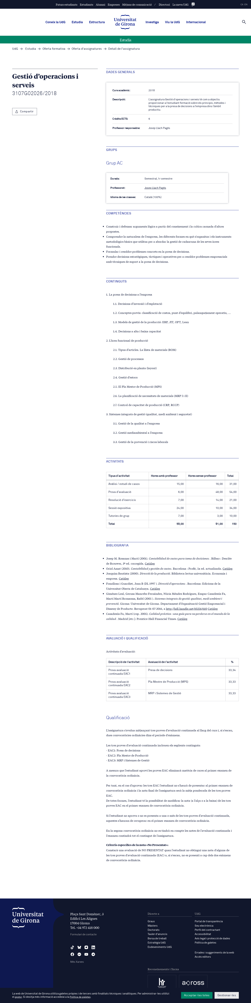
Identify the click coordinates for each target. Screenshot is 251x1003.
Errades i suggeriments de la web (214, 952)
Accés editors (203, 956)
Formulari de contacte (83, 934)
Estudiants (86, 4)
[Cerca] (244, 22)
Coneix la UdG (55, 22)
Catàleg (150, 563)
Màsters (153, 925)
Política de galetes (205, 942)
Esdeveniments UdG (160, 946)
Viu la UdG (172, 22)
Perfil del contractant (207, 930)
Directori (164, 4)
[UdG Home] (125, 22)
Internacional (196, 22)
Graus (151, 921)
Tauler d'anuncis (157, 934)
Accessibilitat (203, 934)
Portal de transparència (209, 921)
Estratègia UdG (157, 942)
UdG (15, 48)
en (246, 4)
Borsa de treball (157, 938)
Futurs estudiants (66, 4)
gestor (18, 997)
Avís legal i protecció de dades (212, 938)
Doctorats (153, 930)
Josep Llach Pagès (155, 188)
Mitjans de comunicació (137, 4)
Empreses (114, 4)
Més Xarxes (77, 962)
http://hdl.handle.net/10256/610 (186, 608)
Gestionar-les (227, 995)
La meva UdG (181, 4)
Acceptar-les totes (197, 995)
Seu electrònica (204, 925)
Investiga (152, 22)
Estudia (77, 22)
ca (242, 4)
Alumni (100, 4)
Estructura (97, 22)
